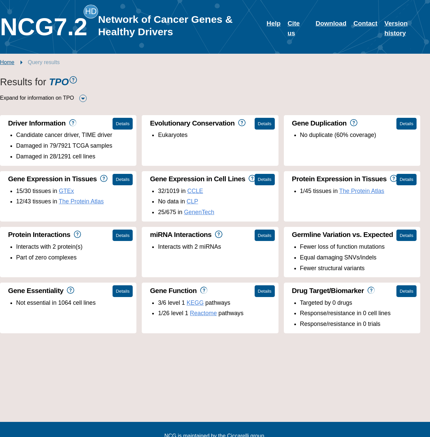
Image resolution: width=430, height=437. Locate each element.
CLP (192, 201)
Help (274, 23)
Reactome (203, 313)
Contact (365, 23)
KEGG (195, 302)
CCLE (195, 191)
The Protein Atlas (81, 201)
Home (7, 62)
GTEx (66, 191)
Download (330, 23)
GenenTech (199, 212)
